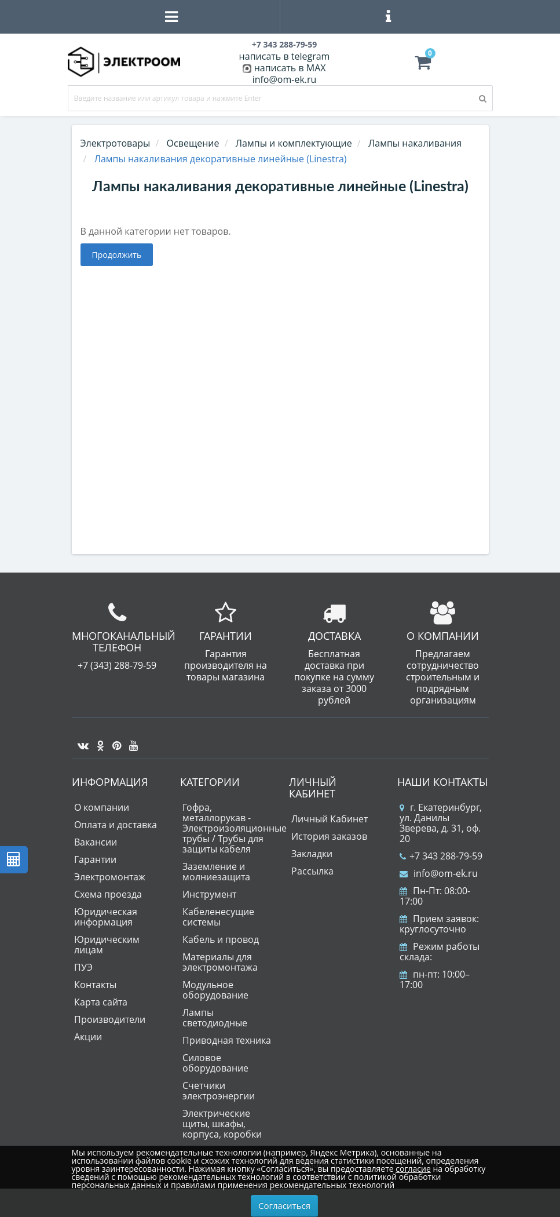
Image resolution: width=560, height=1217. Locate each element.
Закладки (311, 853)
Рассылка (312, 871)
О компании (101, 807)
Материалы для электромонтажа (220, 962)
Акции (88, 1036)
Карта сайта (100, 1002)
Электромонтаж (109, 876)
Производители (109, 1019)
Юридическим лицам (107, 944)
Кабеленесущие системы (218, 916)
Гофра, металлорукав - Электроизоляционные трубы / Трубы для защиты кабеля (234, 828)
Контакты (95, 984)
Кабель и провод (220, 939)
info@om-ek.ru (284, 79)
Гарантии (95, 859)
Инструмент (209, 894)
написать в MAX (290, 67)
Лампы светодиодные (214, 1017)
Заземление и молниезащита (216, 871)
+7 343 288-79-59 (441, 856)
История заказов (329, 836)
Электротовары (115, 143)
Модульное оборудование (215, 989)
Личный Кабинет (329, 818)
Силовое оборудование (215, 1062)
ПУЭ (83, 967)
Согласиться (284, 1205)
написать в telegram (284, 56)
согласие (413, 1168)
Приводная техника (226, 1040)
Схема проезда (108, 894)
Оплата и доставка (115, 824)
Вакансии (95, 842)
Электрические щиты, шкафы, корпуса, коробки (222, 1124)
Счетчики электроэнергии (218, 1090)
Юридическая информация (105, 916)
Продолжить (117, 254)
